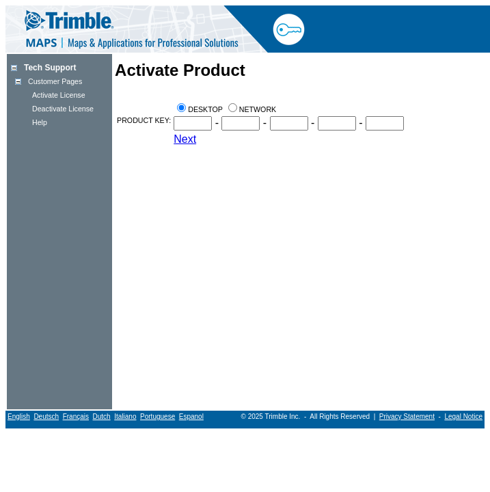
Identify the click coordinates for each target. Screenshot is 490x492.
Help (39, 122)
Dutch (102, 416)
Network (257, 109)
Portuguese (157, 416)
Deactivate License (63, 109)
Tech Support (50, 67)
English (19, 416)
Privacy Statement (407, 416)
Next (185, 139)
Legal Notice (463, 416)
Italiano (125, 416)
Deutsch (46, 416)
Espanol (191, 416)
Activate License (58, 95)
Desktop (205, 109)
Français (76, 416)
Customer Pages (55, 81)
